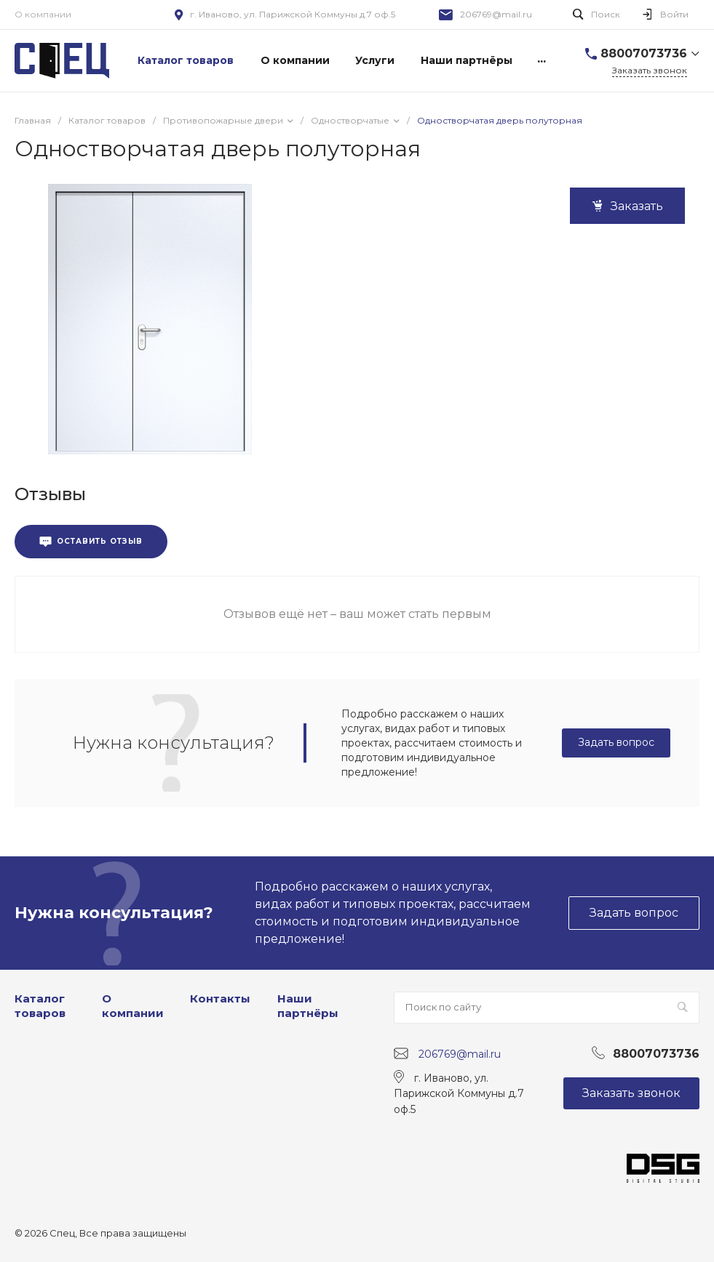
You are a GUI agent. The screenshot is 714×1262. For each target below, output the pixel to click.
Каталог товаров (40, 1006)
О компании (43, 14)
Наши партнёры (307, 1006)
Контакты (220, 998)
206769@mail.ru (496, 14)
